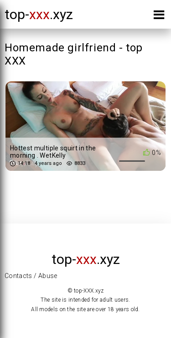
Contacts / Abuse (31, 275)
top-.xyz (39, 14)
